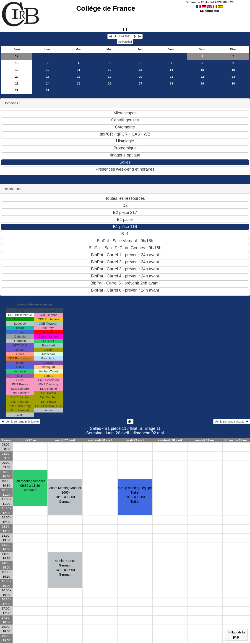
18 (16, 63)
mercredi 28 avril (100, 440)
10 (47, 70)
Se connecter (209, 11)
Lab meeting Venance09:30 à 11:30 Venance (30, 485)
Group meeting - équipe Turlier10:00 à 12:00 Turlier (135, 494)
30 (233, 83)
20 (16, 76)
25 (78, 83)
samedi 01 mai (205, 440)
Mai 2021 (124, 36)
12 (109, 70)
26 (109, 83)
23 (233, 76)
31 (47, 90)
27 (140, 83)
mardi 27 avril (65, 440)
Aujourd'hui (125, 41)
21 (171, 76)
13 (140, 70)
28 (171, 83)
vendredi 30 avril (170, 440)
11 (78, 70)
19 (16, 70)
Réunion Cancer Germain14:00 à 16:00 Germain (65, 567)
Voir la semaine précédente (20, 421)
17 (16, 56)
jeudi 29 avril (135, 440)
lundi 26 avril (30, 440)
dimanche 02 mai (236, 440)
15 (202, 70)
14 (171, 70)
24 (47, 83)
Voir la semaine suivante (232, 421)
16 (233, 70)
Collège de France (105, 8)
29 (202, 83)
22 (202, 76)
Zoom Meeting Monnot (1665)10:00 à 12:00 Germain (65, 494)
